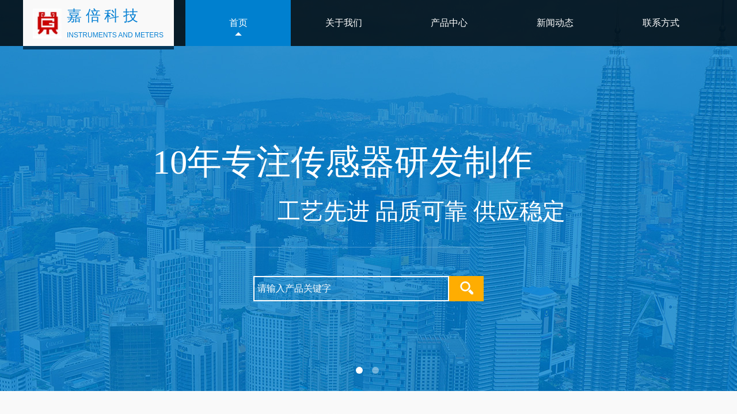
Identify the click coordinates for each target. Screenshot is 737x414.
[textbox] (351, 288)
